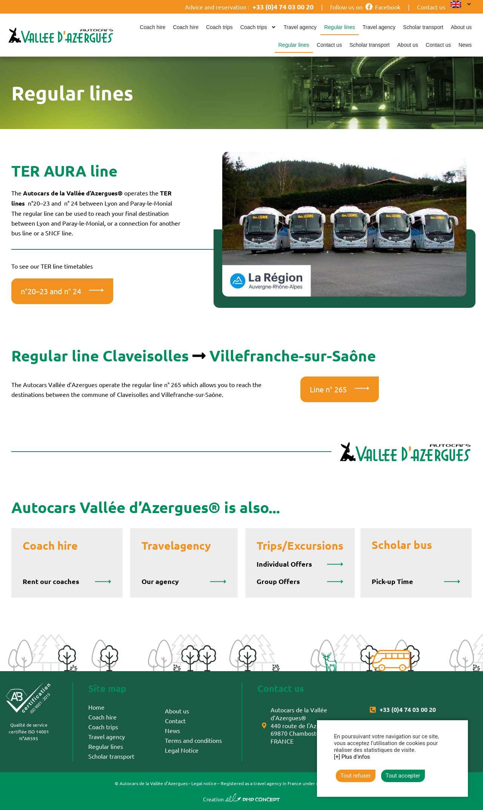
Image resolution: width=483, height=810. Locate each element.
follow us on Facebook (365, 7)
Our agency (160, 581)
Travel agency (300, 27)
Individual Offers (284, 563)
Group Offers (278, 581)
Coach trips (219, 27)
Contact (175, 720)
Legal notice (204, 783)
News (465, 45)
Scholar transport (423, 27)
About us (461, 27)
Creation (241, 799)
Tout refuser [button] (355, 775)
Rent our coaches (51, 581)
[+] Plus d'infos (352, 756)
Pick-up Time (392, 581)
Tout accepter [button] (403, 775)
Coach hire (153, 27)
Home (96, 707)
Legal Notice (181, 750)
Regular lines (339, 27)
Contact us (431, 7)
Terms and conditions (193, 740)
